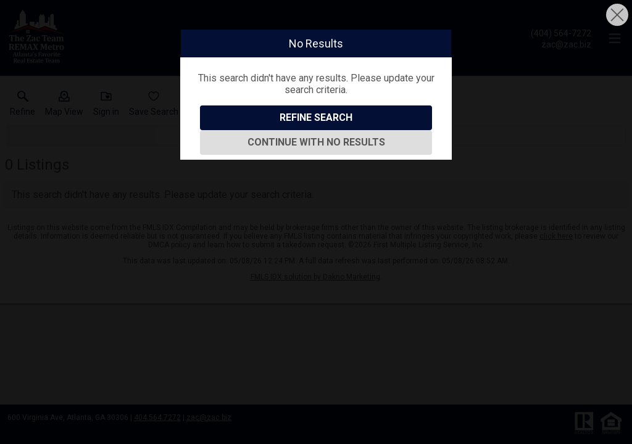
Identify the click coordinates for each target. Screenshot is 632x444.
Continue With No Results (316, 142)
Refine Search (316, 117)
